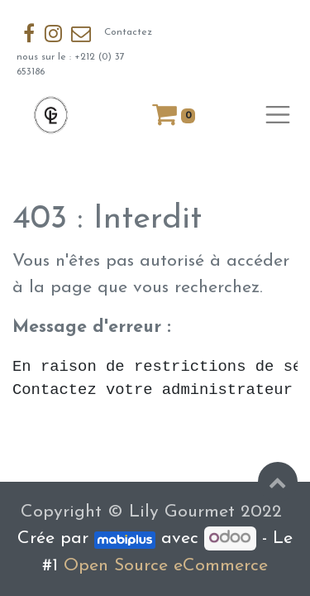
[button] (278, 482)
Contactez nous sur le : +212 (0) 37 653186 (84, 48)
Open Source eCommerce (166, 565)
